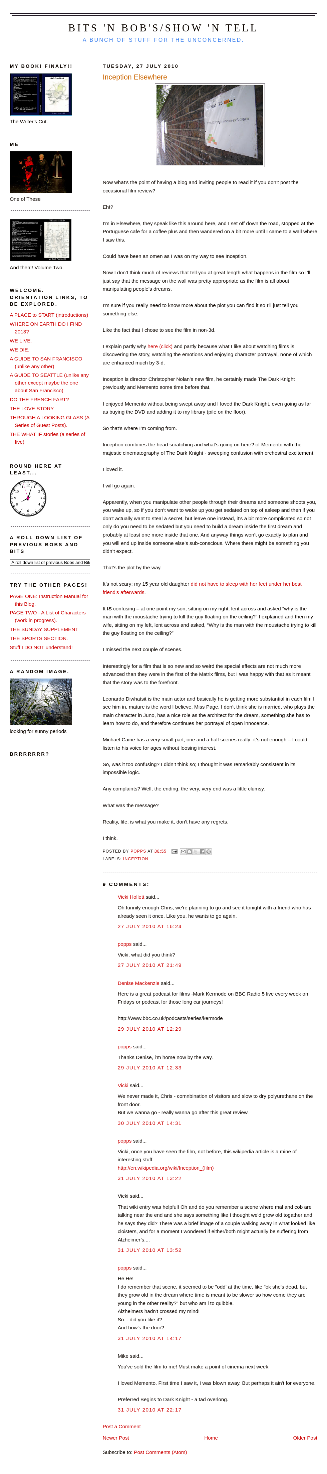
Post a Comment (122, 1426)
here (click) (160, 346)
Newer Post (116, 1438)
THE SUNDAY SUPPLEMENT (44, 629)
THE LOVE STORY (32, 408)
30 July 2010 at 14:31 (150, 1123)
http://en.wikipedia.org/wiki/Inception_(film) (166, 1168)
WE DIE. (19, 349)
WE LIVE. (21, 340)
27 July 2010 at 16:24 (150, 926)
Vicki (123, 1085)
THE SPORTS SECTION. (39, 638)
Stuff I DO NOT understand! (41, 647)
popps (125, 944)
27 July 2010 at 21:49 (150, 965)
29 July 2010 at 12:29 (150, 1029)
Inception (135, 859)
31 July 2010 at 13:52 (150, 1250)
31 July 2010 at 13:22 (150, 1178)
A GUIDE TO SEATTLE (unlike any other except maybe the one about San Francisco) (49, 382)
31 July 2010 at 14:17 (150, 1338)
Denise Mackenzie (138, 983)
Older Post (305, 1438)
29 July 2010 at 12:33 (150, 1067)
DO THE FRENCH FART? (39, 399)
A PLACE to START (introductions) (49, 315)
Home (211, 1438)
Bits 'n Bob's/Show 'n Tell (163, 28)
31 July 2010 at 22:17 (150, 1410)
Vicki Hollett (131, 897)
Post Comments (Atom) (160, 1452)
